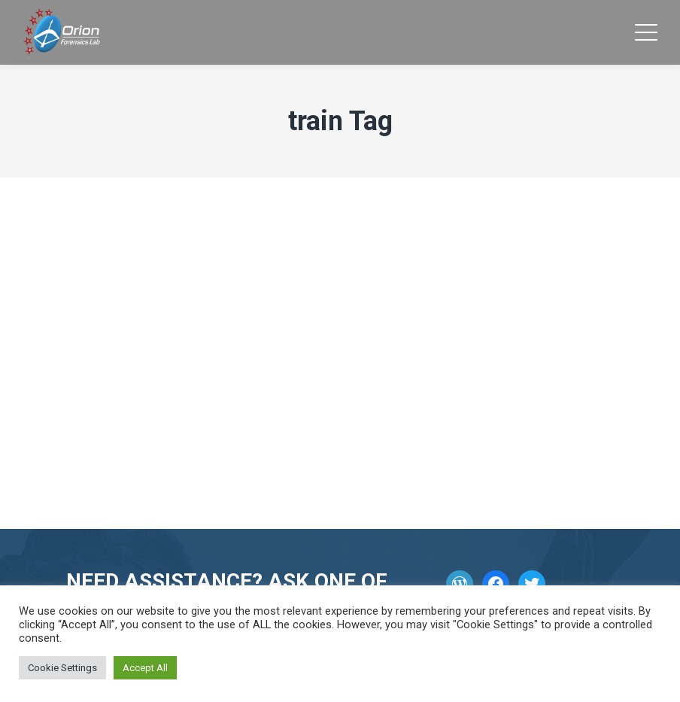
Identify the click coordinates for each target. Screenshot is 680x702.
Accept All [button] (145, 667)
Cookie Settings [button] (62, 667)
